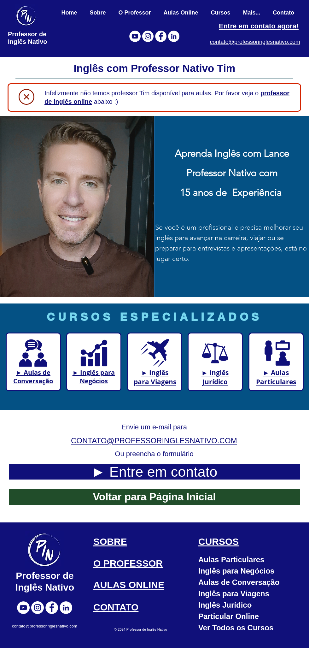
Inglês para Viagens (233, 593)
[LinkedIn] (173, 36)
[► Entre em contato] (154, 471)
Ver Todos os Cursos (235, 627)
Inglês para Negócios (236, 571)
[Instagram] (148, 36)
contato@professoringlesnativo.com (255, 42)
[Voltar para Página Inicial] (154, 497)
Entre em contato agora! (259, 26)
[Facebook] (160, 36)
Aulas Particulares (231, 559)
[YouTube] (135, 36)
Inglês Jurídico (225, 605)
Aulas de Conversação (238, 582)
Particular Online (228, 616)
